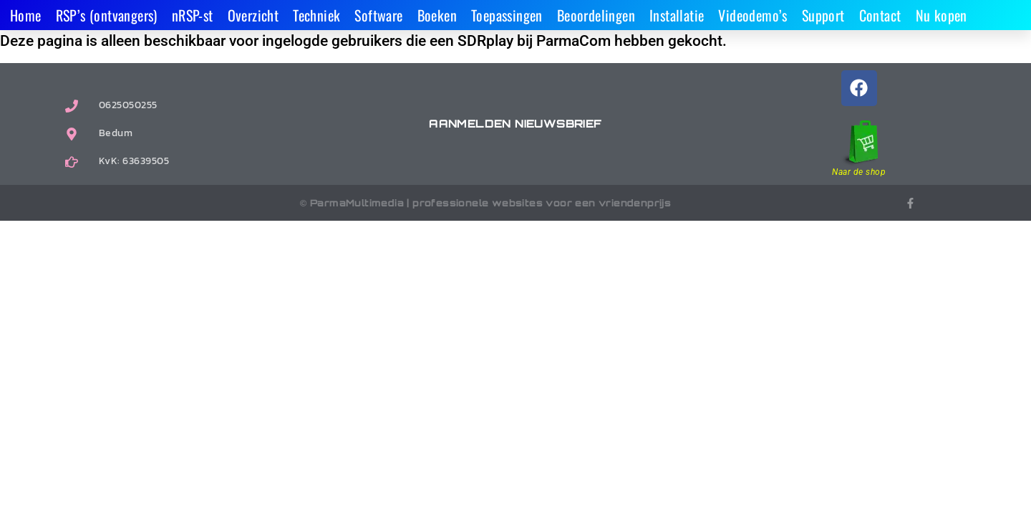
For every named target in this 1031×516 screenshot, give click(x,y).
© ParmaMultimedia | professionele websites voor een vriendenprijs (486, 203)
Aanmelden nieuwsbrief (515, 123)
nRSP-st (192, 15)
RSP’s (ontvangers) (107, 15)
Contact (880, 15)
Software (378, 15)
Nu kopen (941, 15)
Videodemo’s (752, 15)
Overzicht (253, 15)
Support (823, 15)
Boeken (437, 15)
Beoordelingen (596, 15)
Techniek (316, 15)
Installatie (676, 15)
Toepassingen (507, 15)
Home (26, 15)
